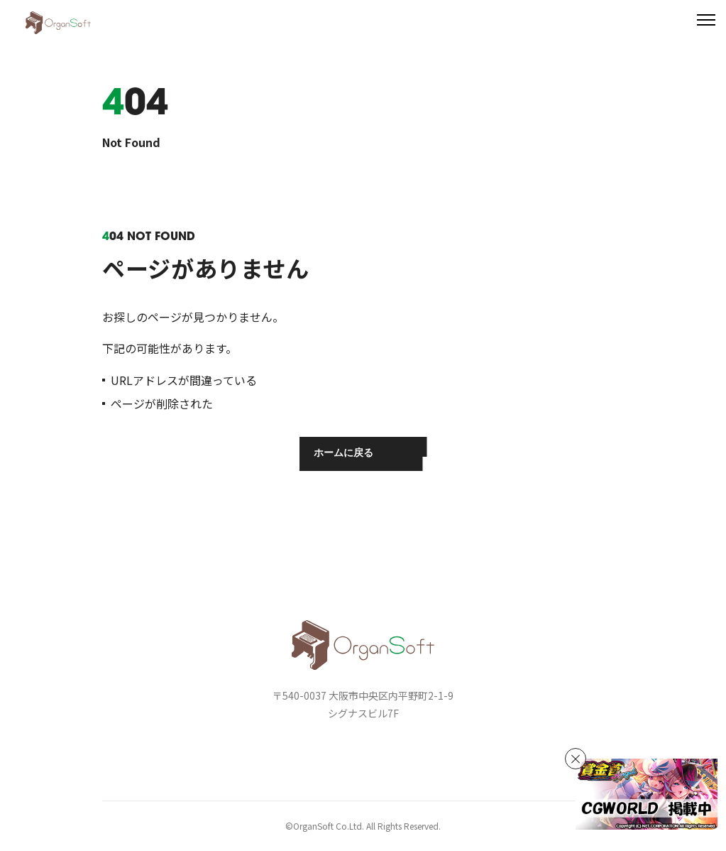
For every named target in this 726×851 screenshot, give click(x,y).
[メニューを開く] (706, 20)
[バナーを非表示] (575, 758)
